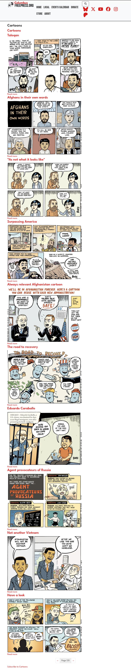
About (47, 14)
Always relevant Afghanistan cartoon (34, 284)
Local (46, 7)
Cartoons (14, 30)
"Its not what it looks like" (26, 159)
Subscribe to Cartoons (17, 667)
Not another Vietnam (23, 533)
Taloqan (13, 35)
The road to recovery (22, 347)
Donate (74, 7)
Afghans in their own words (27, 97)
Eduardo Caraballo (21, 408)
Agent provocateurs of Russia (29, 470)
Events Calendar (60, 7)
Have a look (16, 595)
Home (39, 7)
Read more (12, 94)
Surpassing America (22, 221)
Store (39, 14)
